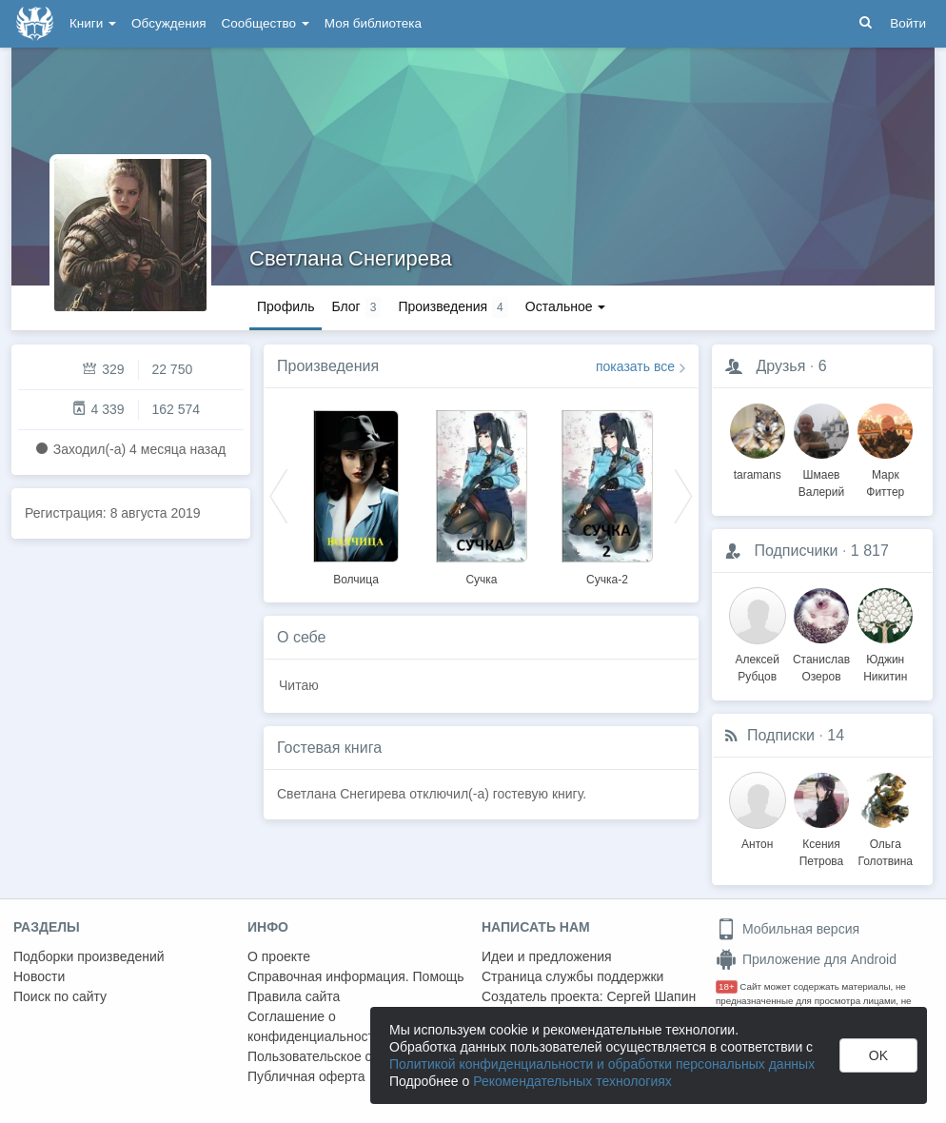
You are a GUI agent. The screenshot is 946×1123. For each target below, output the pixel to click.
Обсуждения (168, 23)
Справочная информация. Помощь (355, 976)
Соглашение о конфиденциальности (314, 1026)
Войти (908, 23)
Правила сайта (293, 996)
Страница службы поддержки (572, 976)
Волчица (356, 579)
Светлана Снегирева (350, 258)
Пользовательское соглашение (343, 1056)
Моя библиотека (373, 23)
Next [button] (683, 494)
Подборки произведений (89, 956)
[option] (356, 495)
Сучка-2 (607, 579)
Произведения (328, 366)
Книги (92, 23)
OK (878, 1055)
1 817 (870, 550)
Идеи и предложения (547, 956)
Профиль (285, 306)
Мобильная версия (787, 928)
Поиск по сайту (60, 996)
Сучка (481, 579)
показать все (635, 366)
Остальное (565, 306)
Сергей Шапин (651, 996)
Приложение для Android (806, 959)
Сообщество (265, 23)
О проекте (278, 956)
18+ (727, 986)
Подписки (781, 735)
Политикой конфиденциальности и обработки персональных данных (602, 1064)
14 (835, 735)
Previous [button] (278, 494)
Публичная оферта (306, 1076)
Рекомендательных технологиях (572, 1081)
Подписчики (796, 550)
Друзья (780, 366)
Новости (39, 976)
